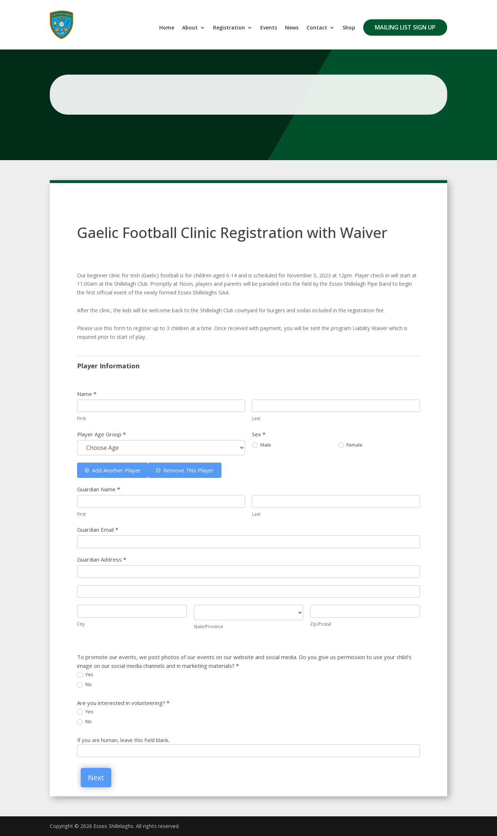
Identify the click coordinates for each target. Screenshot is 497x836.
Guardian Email (97, 529)
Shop (348, 28)
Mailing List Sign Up (405, 27)
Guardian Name (98, 489)
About (190, 28)
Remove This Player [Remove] (185, 470)
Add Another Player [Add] (113, 470)
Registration (229, 28)
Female (350, 445)
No (84, 684)
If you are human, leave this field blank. (123, 740)
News (291, 28)
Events (268, 28)
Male (261, 445)
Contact (316, 28)
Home (166, 28)
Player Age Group (101, 434)
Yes (85, 674)
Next (96, 777)
